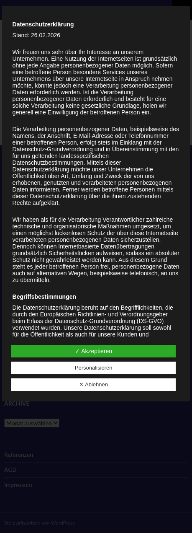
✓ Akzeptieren (93, 351)
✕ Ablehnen (93, 384)
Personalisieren (94, 368)
